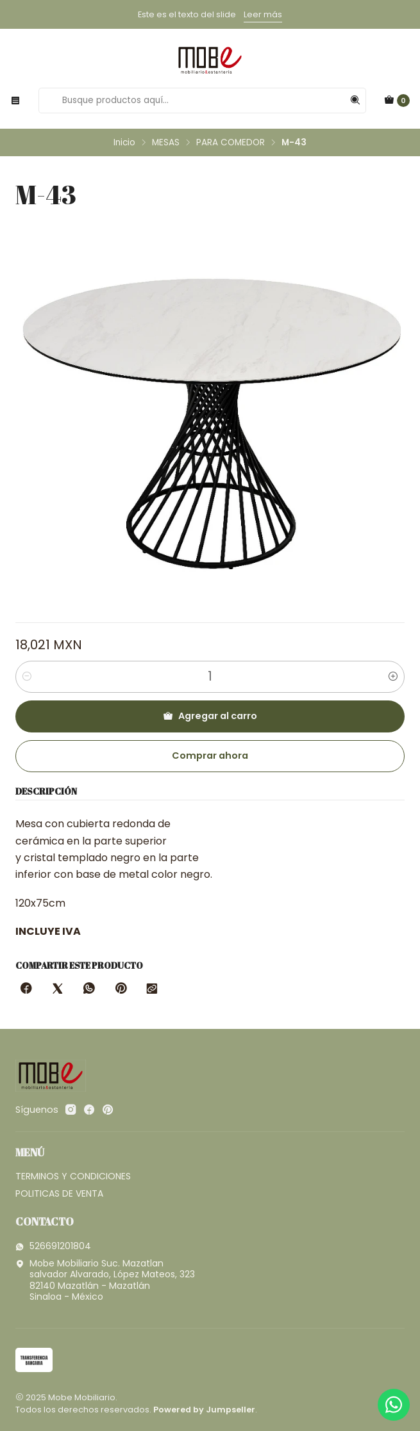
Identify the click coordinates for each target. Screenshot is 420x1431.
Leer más (263, 14)
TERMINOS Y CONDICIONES (73, 1176)
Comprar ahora (210, 755)
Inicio (124, 142)
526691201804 (53, 1246)
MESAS (166, 142)
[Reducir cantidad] (27, 676)
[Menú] (15, 100)
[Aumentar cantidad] (393, 676)
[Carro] (397, 100)
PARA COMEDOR (230, 142)
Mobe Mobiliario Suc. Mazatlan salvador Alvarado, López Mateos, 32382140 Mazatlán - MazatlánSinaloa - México (105, 1280)
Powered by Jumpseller (204, 1409)
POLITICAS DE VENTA (59, 1193)
